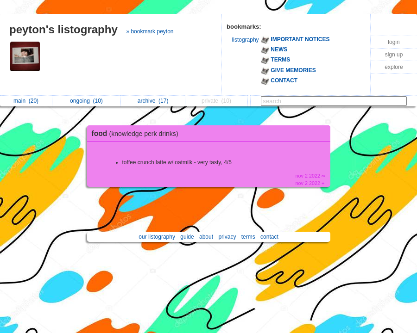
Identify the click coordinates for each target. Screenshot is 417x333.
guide (187, 237)
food (137, 133)
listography (245, 40)
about (206, 237)
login (393, 42)
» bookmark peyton (149, 31)
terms (248, 237)
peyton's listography (63, 29)
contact (269, 237)
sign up (394, 54)
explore (394, 67)
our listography (157, 237)
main (25, 101)
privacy (227, 237)
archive (153, 101)
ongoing (86, 101)
